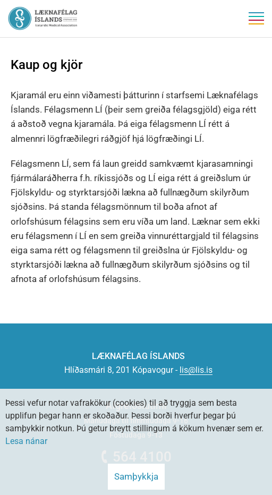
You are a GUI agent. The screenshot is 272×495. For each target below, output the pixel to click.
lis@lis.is (196, 370)
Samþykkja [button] (136, 476)
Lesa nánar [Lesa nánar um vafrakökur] (26, 441)
